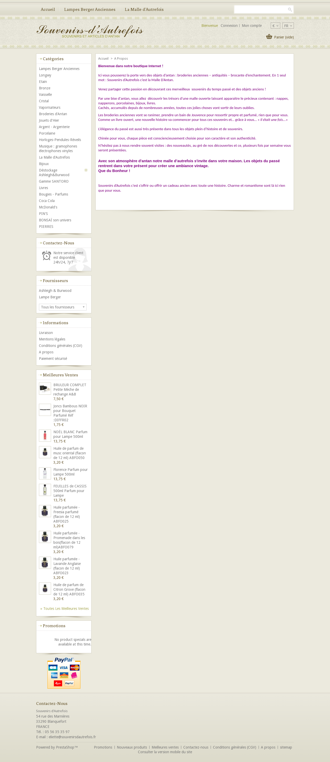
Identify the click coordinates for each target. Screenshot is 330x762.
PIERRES (46, 226)
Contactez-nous (195, 747)
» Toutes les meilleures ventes (64, 609)
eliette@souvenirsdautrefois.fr (72, 737)
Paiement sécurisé (53, 358)
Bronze (44, 88)
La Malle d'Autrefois (144, 9)
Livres (43, 188)
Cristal (44, 101)
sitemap (286, 747)
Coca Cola (47, 201)
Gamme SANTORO (54, 181)
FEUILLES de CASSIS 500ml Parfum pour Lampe (70, 490)
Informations (55, 322)
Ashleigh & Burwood (55, 291)
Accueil (48, 9)
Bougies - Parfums (53, 194)
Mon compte (252, 26)
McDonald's (48, 207)
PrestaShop (65, 747)
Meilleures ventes (60, 374)
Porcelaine (47, 133)
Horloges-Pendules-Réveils (60, 140)
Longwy (45, 75)
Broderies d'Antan (53, 114)
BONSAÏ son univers (55, 220)
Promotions (54, 625)
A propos (46, 352)
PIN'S (43, 214)
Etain (43, 82)
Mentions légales (52, 339)
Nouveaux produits (132, 747)
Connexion (229, 26)
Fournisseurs (55, 280)
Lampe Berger (50, 297)
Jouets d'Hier (49, 120)
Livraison (46, 333)
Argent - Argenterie (54, 127)
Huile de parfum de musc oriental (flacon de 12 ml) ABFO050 (69, 453)
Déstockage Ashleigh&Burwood (54, 172)
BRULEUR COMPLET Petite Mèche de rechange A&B (69, 389)
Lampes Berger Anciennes (90, 9)
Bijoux (44, 164)
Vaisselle (45, 94)
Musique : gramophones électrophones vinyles (58, 148)
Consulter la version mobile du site (165, 752)
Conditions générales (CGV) (60, 346)
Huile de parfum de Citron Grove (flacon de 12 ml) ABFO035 (69, 589)
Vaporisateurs (49, 107)
